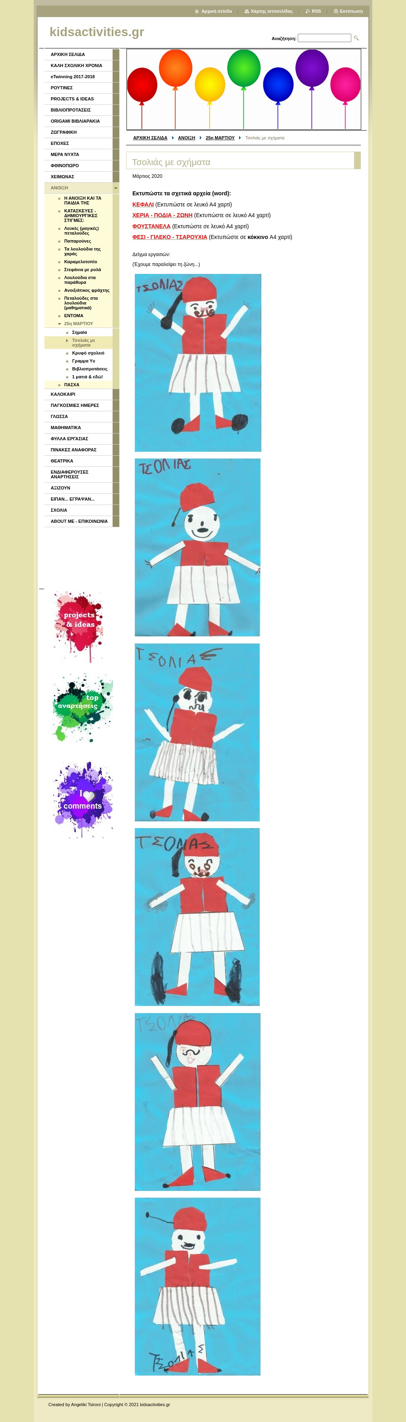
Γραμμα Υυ (83, 360)
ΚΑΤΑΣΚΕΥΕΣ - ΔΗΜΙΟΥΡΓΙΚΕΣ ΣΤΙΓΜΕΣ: (81, 215)
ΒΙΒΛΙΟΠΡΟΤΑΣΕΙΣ (71, 110)
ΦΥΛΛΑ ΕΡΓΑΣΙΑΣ (69, 438)
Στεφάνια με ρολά (82, 269)
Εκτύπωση (351, 11)
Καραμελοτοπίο (80, 261)
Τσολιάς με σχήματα (83, 342)
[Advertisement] (81, 557)
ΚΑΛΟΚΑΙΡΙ (63, 394)
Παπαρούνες (77, 241)
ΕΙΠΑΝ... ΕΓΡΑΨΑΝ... (73, 499)
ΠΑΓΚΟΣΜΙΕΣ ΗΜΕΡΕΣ (75, 405)
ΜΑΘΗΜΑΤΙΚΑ (66, 427)
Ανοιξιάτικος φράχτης (86, 290)
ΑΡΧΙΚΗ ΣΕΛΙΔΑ (150, 137)
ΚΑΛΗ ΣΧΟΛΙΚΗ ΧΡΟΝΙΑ (76, 65)
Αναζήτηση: (284, 38)
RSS (316, 11)
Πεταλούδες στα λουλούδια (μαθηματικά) (81, 303)
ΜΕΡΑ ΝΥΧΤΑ (65, 154)
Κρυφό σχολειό (88, 353)
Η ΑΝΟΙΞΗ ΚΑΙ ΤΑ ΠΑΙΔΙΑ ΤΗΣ (83, 200)
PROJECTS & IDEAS (72, 98)
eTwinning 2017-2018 (73, 76)
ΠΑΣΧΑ (71, 384)
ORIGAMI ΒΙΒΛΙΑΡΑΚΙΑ (75, 121)
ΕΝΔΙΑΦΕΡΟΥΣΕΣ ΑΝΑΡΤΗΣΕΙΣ (69, 474)
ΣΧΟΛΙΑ (59, 510)
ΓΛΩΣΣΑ (59, 416)
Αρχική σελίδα (216, 11)
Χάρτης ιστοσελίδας (272, 11)
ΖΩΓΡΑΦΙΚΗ (64, 132)
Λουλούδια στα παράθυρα (80, 280)
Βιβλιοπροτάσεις (89, 368)
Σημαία (79, 332)
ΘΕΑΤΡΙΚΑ (62, 461)
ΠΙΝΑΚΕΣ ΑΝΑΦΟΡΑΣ (74, 449)
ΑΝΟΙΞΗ (186, 137)
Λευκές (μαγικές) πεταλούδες (81, 230)
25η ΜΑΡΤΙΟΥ (220, 137)
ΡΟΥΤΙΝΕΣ (62, 87)
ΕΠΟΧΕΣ (60, 143)
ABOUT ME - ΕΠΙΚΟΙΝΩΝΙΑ (79, 521)
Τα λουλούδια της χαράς (82, 251)
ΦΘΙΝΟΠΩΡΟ (65, 165)
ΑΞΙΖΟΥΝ (60, 488)
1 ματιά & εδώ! (87, 376)
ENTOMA (73, 315)
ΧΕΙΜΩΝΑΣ (62, 176)
